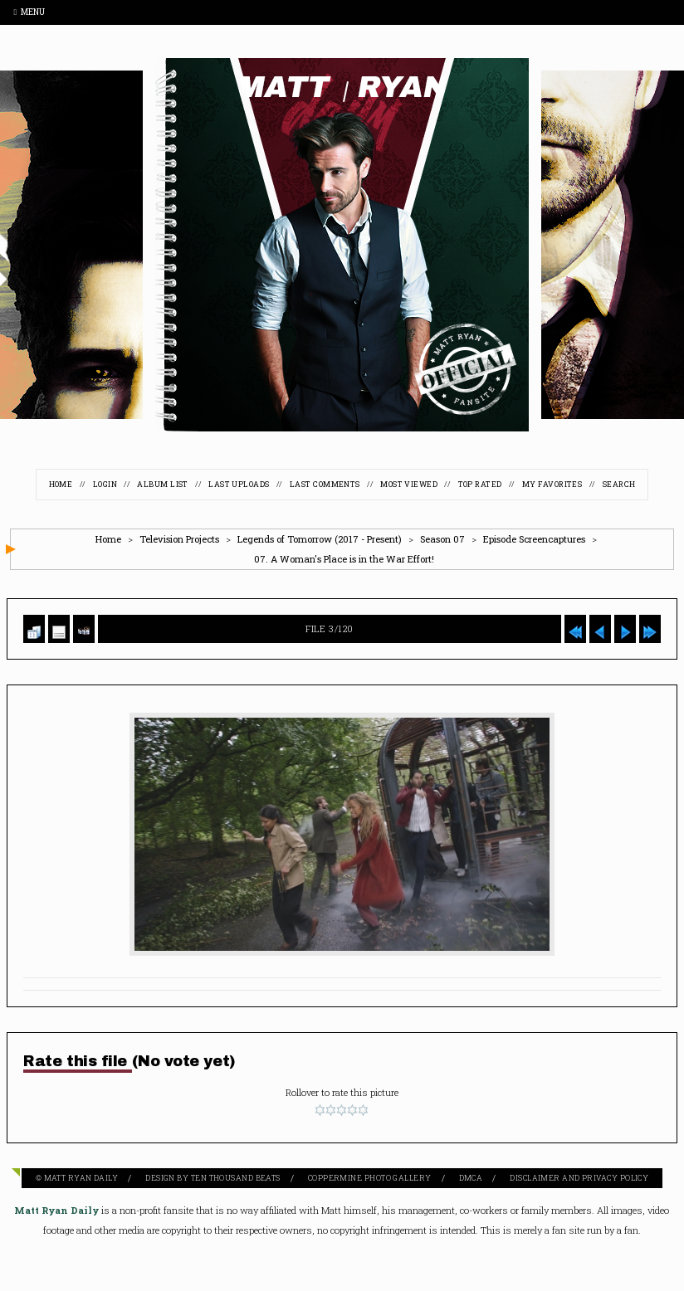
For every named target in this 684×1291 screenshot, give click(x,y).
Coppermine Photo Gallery (370, 1177)
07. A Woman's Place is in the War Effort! (344, 559)
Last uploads (238, 484)
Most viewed (408, 484)
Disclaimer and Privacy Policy (579, 1177)
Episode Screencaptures (534, 539)
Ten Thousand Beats (236, 1177)
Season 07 (442, 539)
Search (619, 484)
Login (105, 484)
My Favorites (552, 484)
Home (61, 484)
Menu (29, 12)
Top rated (480, 484)
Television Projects (179, 539)
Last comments (325, 484)
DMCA (471, 1177)
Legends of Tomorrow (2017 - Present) (319, 539)
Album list (162, 484)
